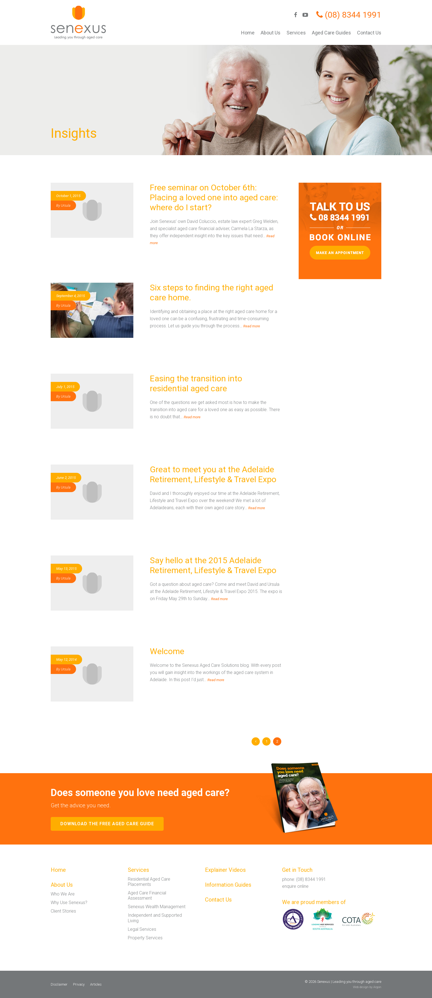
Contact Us (369, 33)
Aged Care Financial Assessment (147, 895)
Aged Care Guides (331, 33)
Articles (96, 984)
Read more (251, 326)
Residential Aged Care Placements (149, 881)
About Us (270, 33)
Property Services (145, 937)
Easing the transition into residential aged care (196, 383)
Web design (361, 987)
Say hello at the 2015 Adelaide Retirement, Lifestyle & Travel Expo (213, 565)
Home (248, 33)
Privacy (79, 984)
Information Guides (228, 884)
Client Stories (63, 911)
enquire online (295, 886)
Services (296, 33)
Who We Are (63, 894)
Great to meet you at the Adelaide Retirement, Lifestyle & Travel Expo (213, 474)
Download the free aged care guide (107, 823)
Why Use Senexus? (69, 902)
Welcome (167, 651)
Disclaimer (59, 984)
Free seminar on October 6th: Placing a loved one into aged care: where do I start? (214, 197)
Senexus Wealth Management (156, 906)
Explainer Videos (225, 870)
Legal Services (142, 929)
